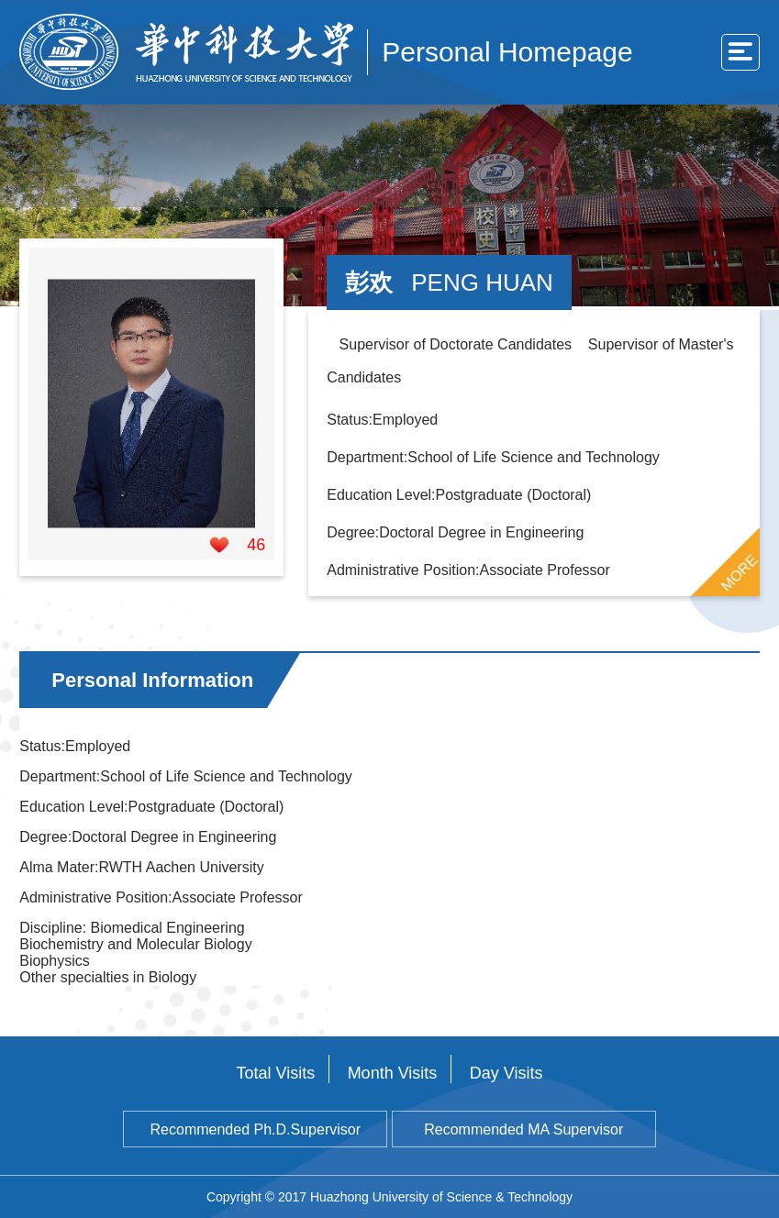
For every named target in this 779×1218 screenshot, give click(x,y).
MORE (739, 573)
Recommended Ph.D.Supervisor (255, 1129)
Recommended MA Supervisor (523, 1129)
